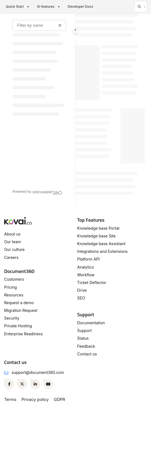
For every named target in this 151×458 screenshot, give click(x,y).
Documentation (91, 322)
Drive (82, 290)
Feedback (86, 346)
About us (12, 234)
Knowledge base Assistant (101, 243)
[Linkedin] (35, 384)
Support (84, 330)
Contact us (87, 354)
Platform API (88, 259)
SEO (81, 298)
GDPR (59, 399)
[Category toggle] (75, 30)
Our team (12, 241)
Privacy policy (35, 399)
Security (11, 318)
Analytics (85, 267)
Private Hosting (18, 325)
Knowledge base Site (96, 236)
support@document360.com (38, 372)
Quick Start (15, 6)
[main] (110, 108)
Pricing (10, 287)
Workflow (86, 274)
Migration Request (20, 310)
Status (83, 338)
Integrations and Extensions (102, 251)
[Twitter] (22, 384)
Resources (13, 295)
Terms (10, 399)
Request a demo (19, 302)
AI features (45, 6)
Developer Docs (80, 6)
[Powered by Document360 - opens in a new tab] (37, 192)
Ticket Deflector (92, 282)
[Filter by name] (39, 25)
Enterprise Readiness (23, 333)
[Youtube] (48, 384)
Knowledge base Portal (98, 228)
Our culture (14, 249)
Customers (14, 279)
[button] (140, 6)
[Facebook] (9, 384)
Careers (11, 257)
